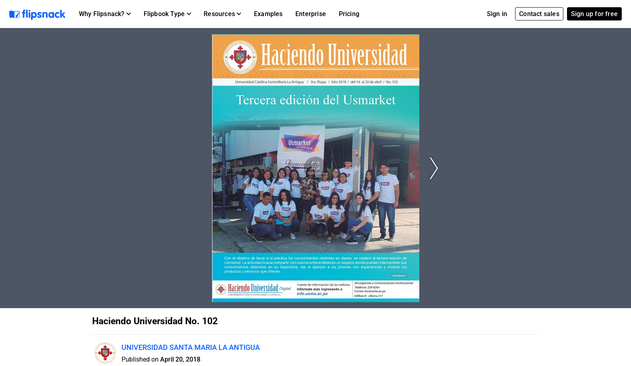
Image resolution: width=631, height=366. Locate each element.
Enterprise (310, 14)
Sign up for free (594, 14)
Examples (268, 14)
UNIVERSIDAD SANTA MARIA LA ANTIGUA (191, 347)
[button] (104, 14)
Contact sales (539, 14)
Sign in (497, 14)
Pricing (349, 14)
